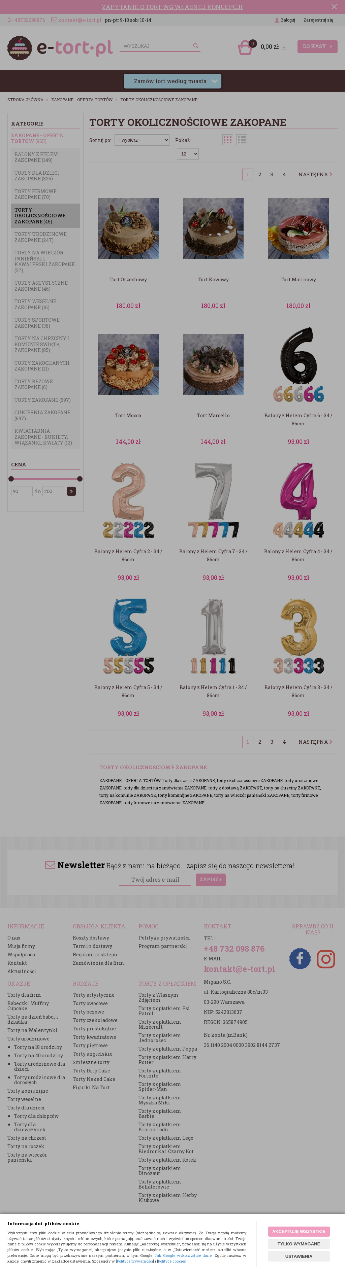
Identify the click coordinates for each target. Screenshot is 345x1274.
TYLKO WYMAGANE (299, 1243)
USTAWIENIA (299, 1256)
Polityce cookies (172, 1261)
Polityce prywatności (135, 1261)
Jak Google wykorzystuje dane (183, 1255)
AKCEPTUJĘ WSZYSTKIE (298, 1231)
